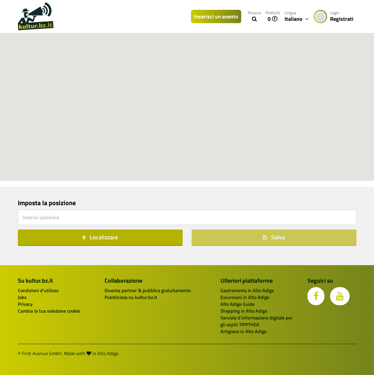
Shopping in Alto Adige (243, 310)
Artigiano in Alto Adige (243, 331)
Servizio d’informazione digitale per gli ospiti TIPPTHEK (256, 321)
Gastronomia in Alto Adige (247, 290)
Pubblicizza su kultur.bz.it (131, 297)
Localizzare (100, 237)
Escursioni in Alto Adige (244, 297)
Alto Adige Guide (237, 304)
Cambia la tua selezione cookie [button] (49, 310)
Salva (274, 237)
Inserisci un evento (216, 16)
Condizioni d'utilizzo (38, 290)
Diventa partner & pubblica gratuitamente (148, 290)
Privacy (25, 304)
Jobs (22, 297)
